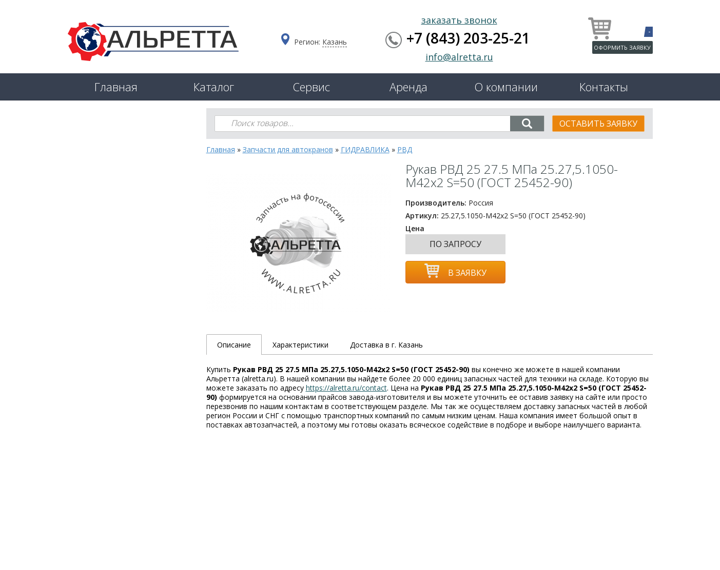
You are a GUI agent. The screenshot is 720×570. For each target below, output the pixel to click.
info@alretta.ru (459, 57)
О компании (506, 86)
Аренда (408, 86)
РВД (404, 149)
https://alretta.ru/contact (346, 388)
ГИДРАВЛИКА (365, 149)
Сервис (311, 86)
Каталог (213, 86)
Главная (116, 86)
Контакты (603, 86)
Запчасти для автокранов (288, 149)
